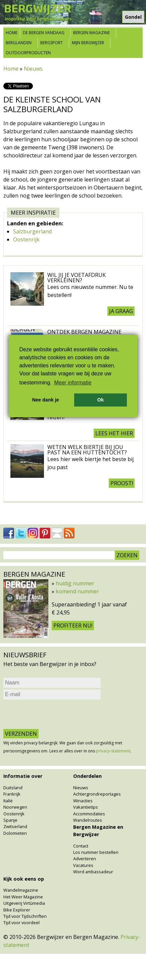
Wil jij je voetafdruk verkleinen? (76, 277)
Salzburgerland (32, 231)
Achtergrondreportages (97, 794)
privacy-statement (113, 751)
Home (11, 32)
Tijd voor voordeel (21, 922)
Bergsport (51, 43)
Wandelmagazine (20, 890)
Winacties (83, 801)
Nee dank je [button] (45, 399)
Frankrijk (11, 794)
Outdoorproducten (28, 53)
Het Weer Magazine (23, 897)
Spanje (10, 820)
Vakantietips (85, 807)
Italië (8, 801)
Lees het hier (114, 433)
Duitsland (12, 788)
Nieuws (33, 68)
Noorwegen (15, 807)
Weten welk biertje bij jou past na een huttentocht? (87, 449)
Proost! (121, 483)
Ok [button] (100, 399)
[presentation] (54, 714)
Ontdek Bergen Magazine (84, 332)
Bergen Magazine (91, 32)
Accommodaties (89, 814)
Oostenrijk (26, 239)
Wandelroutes (87, 820)
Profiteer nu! (72, 625)
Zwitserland (15, 826)
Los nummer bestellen (95, 852)
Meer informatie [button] (72, 382)
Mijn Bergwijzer (88, 43)
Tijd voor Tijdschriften (25, 916)
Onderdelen (87, 776)
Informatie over (22, 776)
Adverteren (84, 859)
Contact (80, 846)
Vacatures (83, 865)
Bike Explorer (16, 910)
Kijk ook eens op (23, 879)
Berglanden (19, 43)
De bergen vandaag (43, 32)
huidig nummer (75, 583)
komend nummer (77, 591)
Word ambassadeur (93, 872)
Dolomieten (15, 833)
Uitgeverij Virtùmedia (24, 903)
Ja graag (121, 311)
